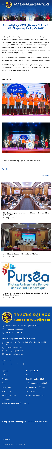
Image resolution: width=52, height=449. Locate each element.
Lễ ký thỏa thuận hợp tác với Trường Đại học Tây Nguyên (21, 254)
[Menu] (3, 4)
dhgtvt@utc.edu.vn (16, 329)
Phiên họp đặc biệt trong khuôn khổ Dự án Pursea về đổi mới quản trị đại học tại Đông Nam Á (26, 294)
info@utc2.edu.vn (16, 347)
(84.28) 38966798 (17, 351)
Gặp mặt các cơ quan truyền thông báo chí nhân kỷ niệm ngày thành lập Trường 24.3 (26, 214)
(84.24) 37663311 (16, 332)
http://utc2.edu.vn (17, 354)
